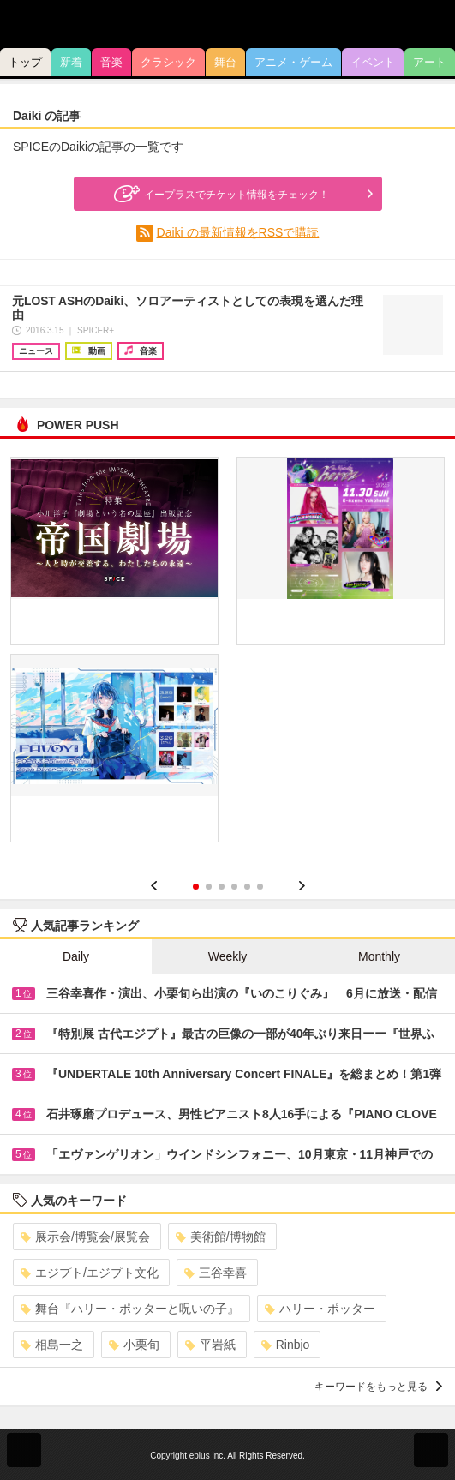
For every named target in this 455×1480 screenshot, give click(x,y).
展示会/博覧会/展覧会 (85, 1236)
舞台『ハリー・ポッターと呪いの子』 (130, 1308)
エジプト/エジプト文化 (90, 1272)
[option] (227, 656)
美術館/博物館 (221, 1236)
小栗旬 (134, 1344)
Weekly (228, 956)
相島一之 (52, 1344)
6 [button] (260, 887)
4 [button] (234, 887)
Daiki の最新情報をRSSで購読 (238, 232)
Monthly (379, 956)
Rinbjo (285, 1344)
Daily (76, 956)
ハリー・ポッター (320, 1308)
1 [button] (196, 887)
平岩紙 (210, 1344)
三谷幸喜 (215, 1272)
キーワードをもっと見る (378, 1387)
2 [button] (209, 887)
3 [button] (222, 887)
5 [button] (247, 887)
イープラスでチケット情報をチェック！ (219, 193)
